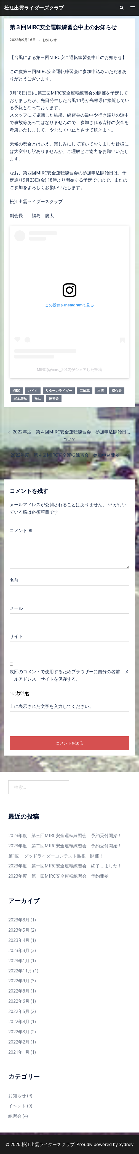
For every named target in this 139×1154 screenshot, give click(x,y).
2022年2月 (19, 1042)
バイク (33, 390)
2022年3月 (19, 1032)
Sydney (126, 1144)
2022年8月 (19, 991)
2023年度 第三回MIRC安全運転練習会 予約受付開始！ (65, 835)
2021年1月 (19, 1052)
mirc (16, 390)
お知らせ (49, 39)
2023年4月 (19, 940)
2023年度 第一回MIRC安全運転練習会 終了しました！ (65, 866)
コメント (21, 530)
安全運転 (20, 398)
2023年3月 (19, 950)
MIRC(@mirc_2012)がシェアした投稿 (69, 369)
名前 (14, 580)
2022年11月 (20, 971)
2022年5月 (19, 1011)
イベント (17, 1106)
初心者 (117, 390)
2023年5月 (19, 930)
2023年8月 (19, 920)
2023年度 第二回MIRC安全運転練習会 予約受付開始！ (65, 846)
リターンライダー (59, 390)
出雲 (100, 390)
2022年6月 (19, 1001)
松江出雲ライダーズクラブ (34, 7)
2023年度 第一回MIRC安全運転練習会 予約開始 (58, 876)
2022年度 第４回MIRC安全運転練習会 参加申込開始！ (67, 455)
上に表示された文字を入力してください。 (51, 706)
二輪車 (85, 390)
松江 (37, 398)
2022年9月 (19, 981)
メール (16, 608)
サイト (16, 636)
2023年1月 (19, 961)
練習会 (54, 398)
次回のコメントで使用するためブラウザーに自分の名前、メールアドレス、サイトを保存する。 (69, 675)
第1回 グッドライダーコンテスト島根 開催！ (55, 856)
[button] (121, 8)
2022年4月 (19, 1021)
